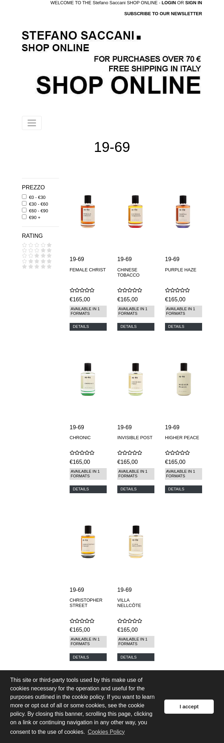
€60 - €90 (38, 210)
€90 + (34, 217)
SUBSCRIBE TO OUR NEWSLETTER (163, 13)
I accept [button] (189, 706)
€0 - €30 (37, 197)
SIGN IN (193, 2)
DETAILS (81, 326)
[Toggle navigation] (32, 123)
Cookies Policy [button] (106, 732)
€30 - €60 (38, 204)
